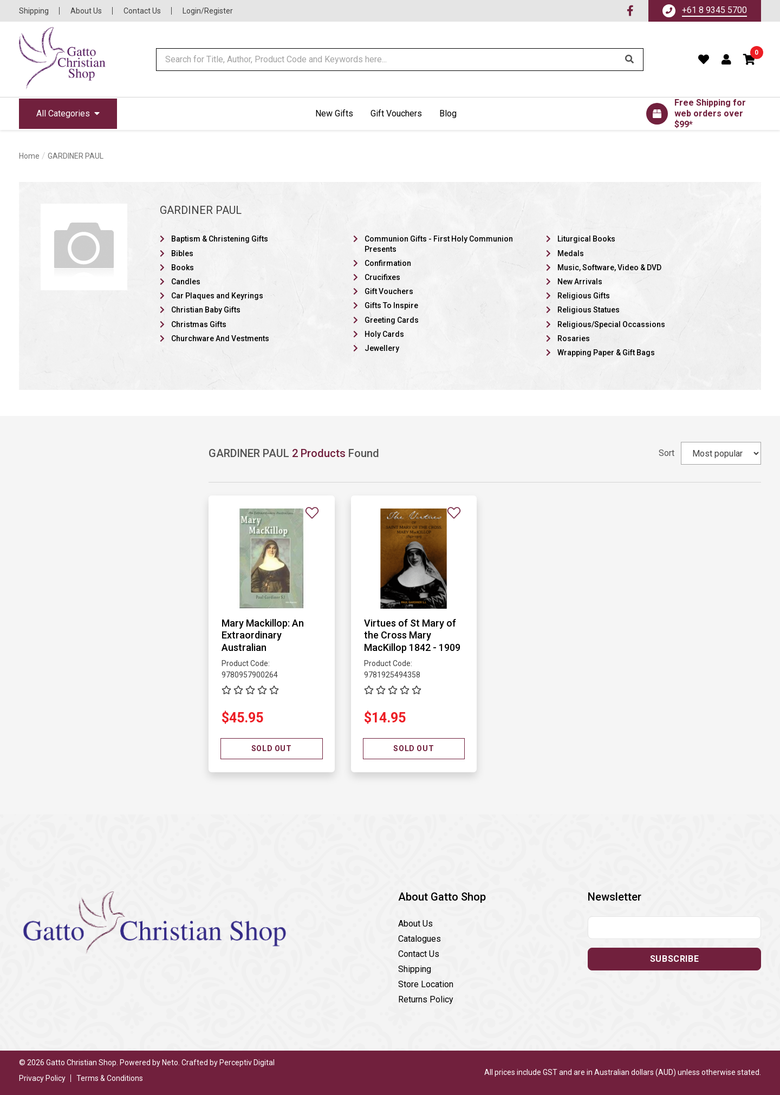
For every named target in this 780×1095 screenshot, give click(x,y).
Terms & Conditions (109, 1078)
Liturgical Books (586, 238)
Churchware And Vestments (220, 338)
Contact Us (142, 10)
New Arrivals (579, 281)
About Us (86, 10)
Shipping (34, 10)
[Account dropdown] (727, 59)
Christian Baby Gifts (205, 309)
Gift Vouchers (396, 113)
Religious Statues (588, 309)
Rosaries (573, 338)
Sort (666, 453)
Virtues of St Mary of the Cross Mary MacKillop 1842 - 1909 (412, 635)
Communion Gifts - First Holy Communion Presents (439, 243)
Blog (448, 113)
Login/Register (208, 10)
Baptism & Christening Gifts (219, 238)
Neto (170, 1062)
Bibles (182, 253)
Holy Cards (384, 334)
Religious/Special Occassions (611, 324)
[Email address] (674, 927)
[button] (749, 59)
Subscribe (674, 959)
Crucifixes (382, 277)
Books (182, 267)
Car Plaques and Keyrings (217, 295)
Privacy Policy (42, 1078)
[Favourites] (703, 59)
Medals (570, 253)
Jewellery (382, 348)
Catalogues (419, 939)
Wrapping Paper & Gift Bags (606, 352)
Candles (185, 281)
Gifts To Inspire (391, 305)
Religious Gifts (583, 295)
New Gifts (334, 113)
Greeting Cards (392, 320)
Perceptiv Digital (247, 1062)
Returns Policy (425, 999)
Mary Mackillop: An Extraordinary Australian (263, 635)
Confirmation (388, 263)
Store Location (425, 984)
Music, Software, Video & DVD (609, 267)
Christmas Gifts (198, 324)
